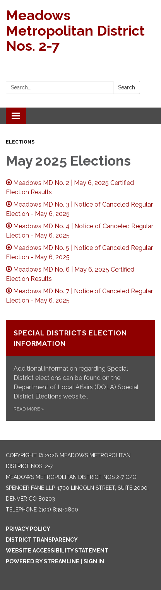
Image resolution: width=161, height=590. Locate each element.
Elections (20, 142)
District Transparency (42, 540)
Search (126, 87)
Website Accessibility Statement (57, 550)
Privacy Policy (28, 529)
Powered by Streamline (42, 561)
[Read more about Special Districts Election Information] (80, 370)
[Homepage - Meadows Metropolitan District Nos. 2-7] (80, 31)
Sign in (94, 561)
